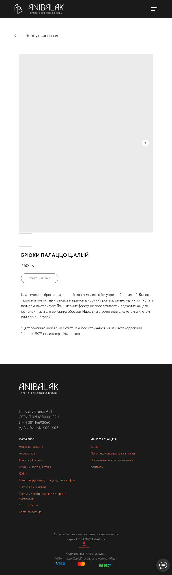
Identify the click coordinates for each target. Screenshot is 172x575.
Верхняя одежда (30, 512)
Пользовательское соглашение (111, 460)
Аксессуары (27, 453)
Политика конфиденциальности (112, 453)
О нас (94, 446)
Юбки (23, 473)
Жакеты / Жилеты (31, 460)
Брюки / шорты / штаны (35, 467)
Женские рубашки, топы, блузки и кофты (47, 480)
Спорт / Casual (29, 505)
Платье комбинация (32, 487)
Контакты (96, 467)
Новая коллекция (31, 446)
